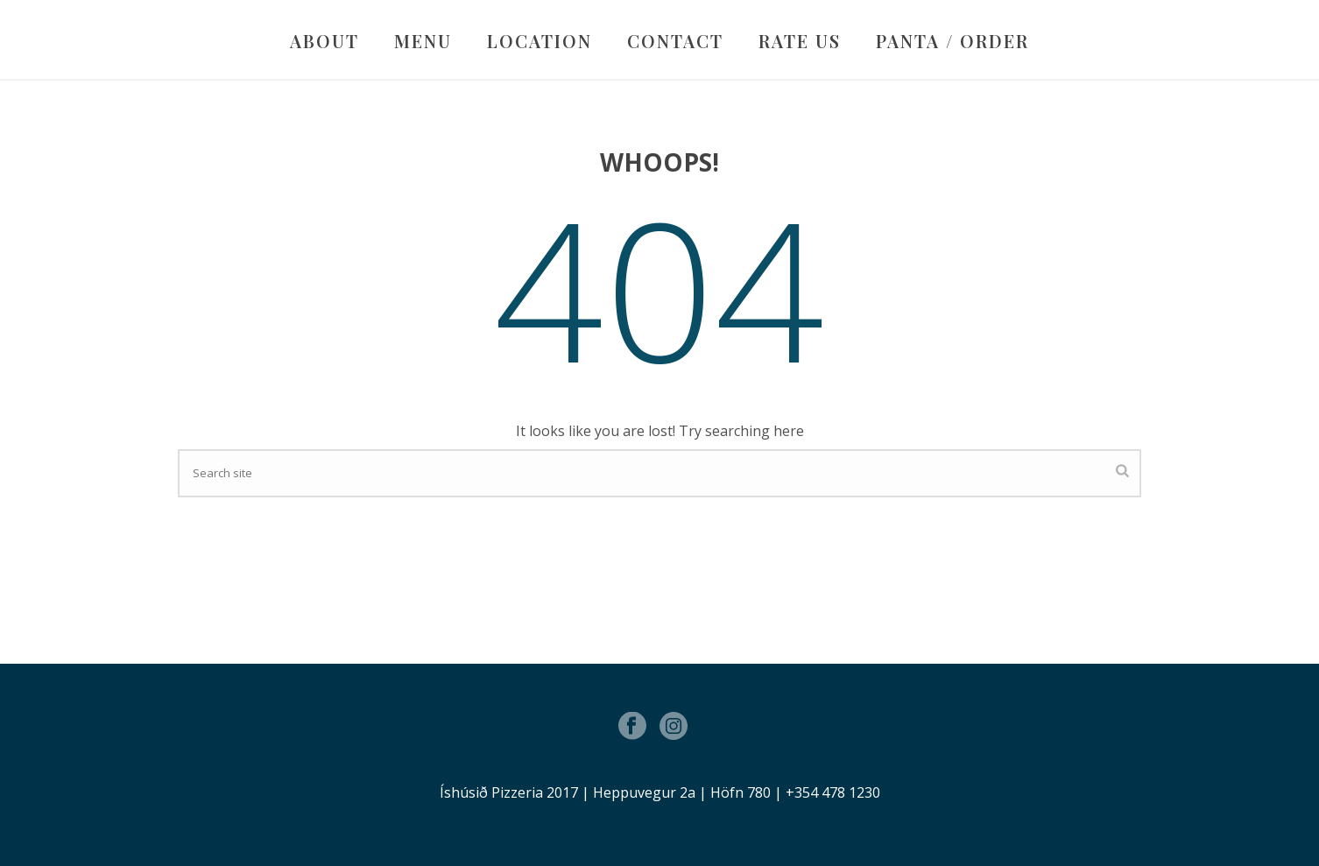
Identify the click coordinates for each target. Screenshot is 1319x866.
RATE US (799, 41)
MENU (423, 41)
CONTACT (675, 41)
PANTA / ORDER (952, 41)
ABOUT (324, 41)
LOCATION (539, 41)
